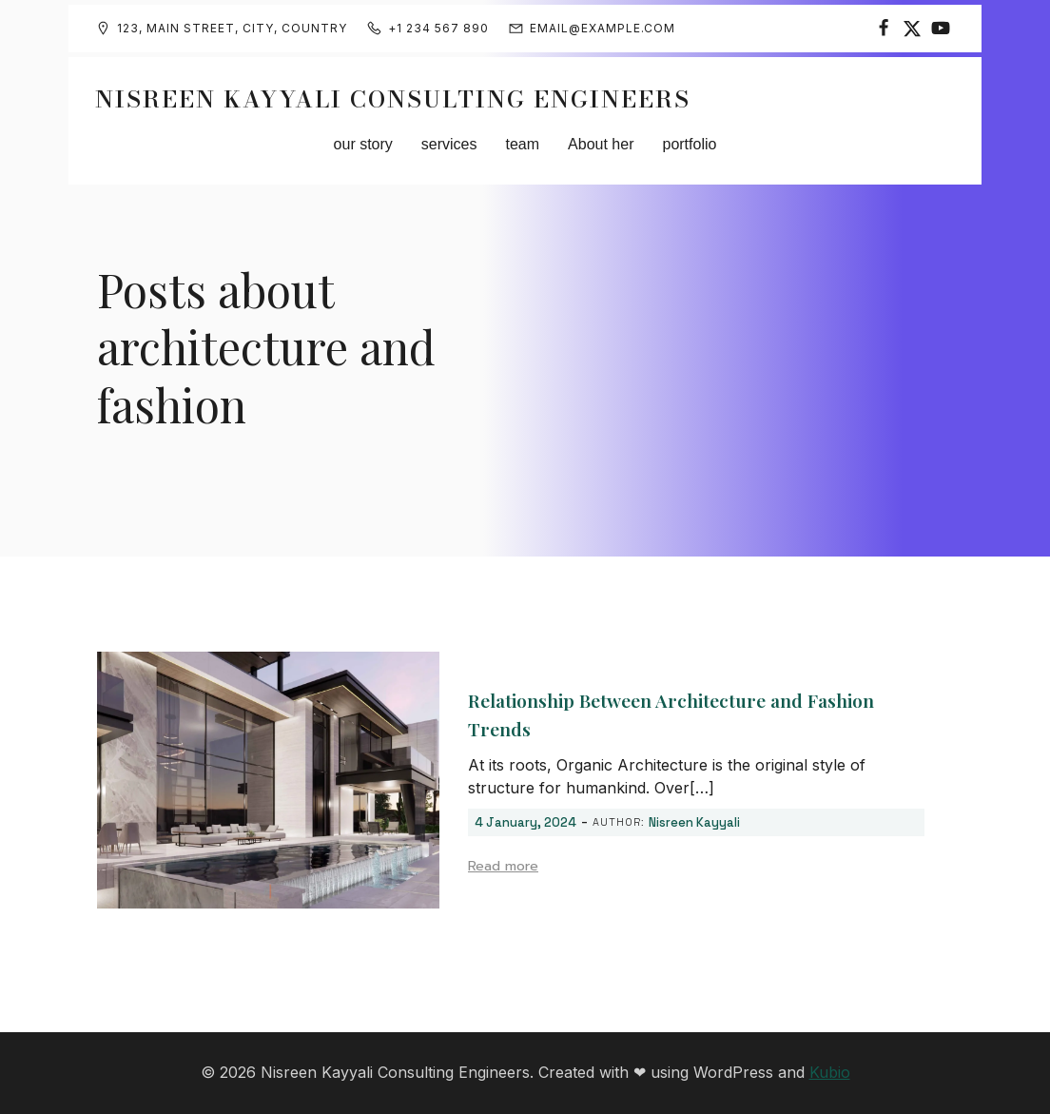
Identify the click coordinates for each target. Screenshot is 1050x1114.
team (523, 144)
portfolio (689, 144)
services (449, 144)
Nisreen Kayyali (694, 822)
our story (363, 144)
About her (600, 144)
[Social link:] (883, 28)
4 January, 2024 (525, 822)
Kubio (829, 1072)
